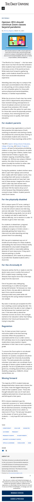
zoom (29, 445)
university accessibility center (12, 441)
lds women (6, 434)
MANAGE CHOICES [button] (17, 493)
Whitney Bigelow (9, 31)
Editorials (5, 18)
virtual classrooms (8, 445)
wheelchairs (21, 445)
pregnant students (8, 437)
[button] (30, 475)
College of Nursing (15, 146)
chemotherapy (7, 430)
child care (17, 430)
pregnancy (15, 434)
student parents (22, 437)
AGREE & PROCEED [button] (17, 499)
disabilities (26, 430)
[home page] (17, 4)
